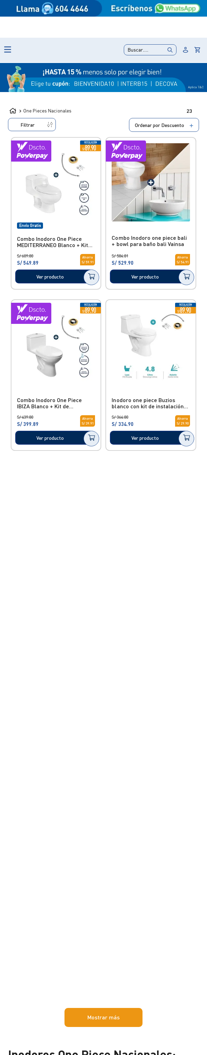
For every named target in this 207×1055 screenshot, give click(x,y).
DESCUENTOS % (165, 77)
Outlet (58, 13)
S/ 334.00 (49, 504)
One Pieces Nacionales (50, 117)
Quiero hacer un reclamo (151, 17)
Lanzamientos (89, 13)
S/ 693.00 (75, 504)
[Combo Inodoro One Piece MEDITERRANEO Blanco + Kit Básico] (118, 227)
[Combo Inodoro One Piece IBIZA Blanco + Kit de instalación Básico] (118, 354)
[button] (48, 169)
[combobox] (78, 46)
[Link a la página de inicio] (13, 116)
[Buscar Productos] (106, 47)
